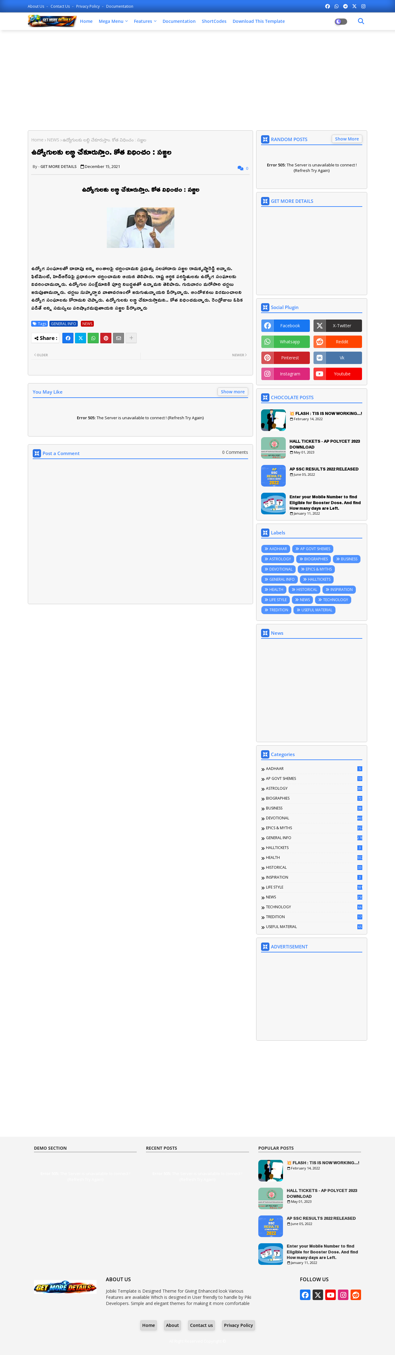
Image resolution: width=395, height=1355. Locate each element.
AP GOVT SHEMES (315, 548)
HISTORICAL (307, 589)
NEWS (53, 140)
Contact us (61, 6)
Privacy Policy (88, 6)
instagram (290, 374)
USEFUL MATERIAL (316, 610)
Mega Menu (111, 21)
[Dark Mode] (361, 21)
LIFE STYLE (278, 599)
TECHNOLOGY (335, 599)
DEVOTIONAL (281, 569)
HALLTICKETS (319, 579)
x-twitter (342, 325)
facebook (290, 325)
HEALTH (276, 589)
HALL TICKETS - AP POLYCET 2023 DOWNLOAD (324, 444)
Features (143, 21)
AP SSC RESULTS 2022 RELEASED (324, 469)
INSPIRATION (342, 589)
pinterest (290, 358)
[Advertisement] (197, 79)
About (172, 1325)
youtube (342, 374)
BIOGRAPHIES (316, 559)
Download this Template (259, 21)
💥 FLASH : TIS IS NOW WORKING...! (325, 413)
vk (342, 358)
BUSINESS (349, 559)
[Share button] (131, 338)
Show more (233, 392)
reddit (342, 342)
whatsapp (290, 342)
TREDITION (278, 610)
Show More (347, 139)
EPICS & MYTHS (319, 569)
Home (86, 21)
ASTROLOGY (280, 559)
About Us (36, 6)
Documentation (119, 6)
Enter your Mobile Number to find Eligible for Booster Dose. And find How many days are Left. (325, 502)
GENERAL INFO (63, 323)
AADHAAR (278, 548)
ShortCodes (214, 21)
